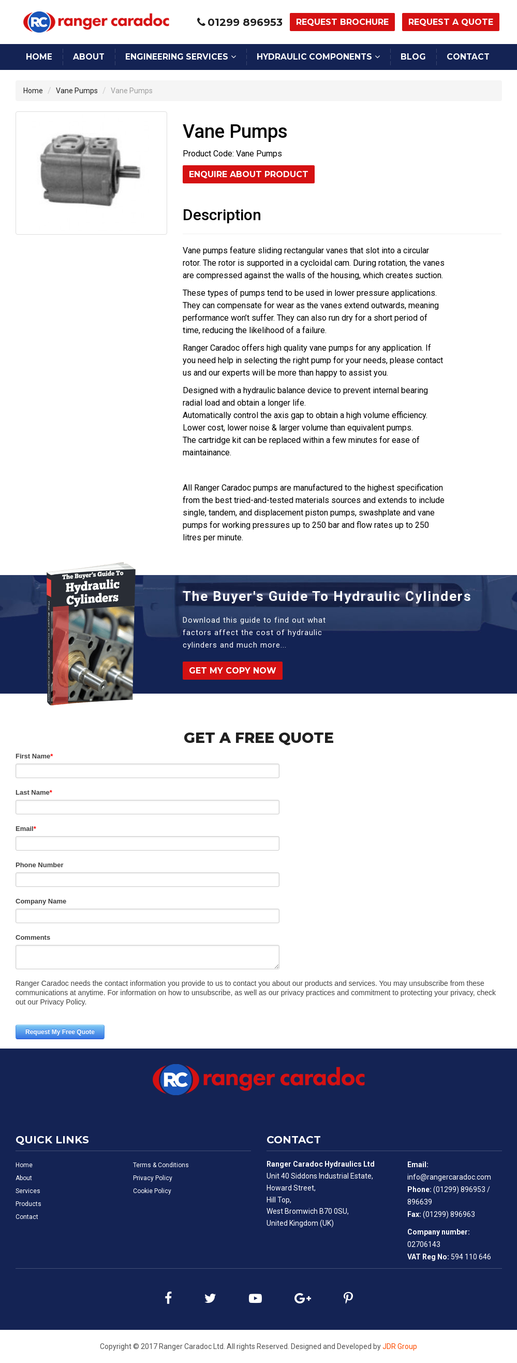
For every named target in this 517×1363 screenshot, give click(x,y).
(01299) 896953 (459, 1189)
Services (28, 1191)
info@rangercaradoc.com (449, 1177)
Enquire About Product (248, 174)
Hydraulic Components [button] (314, 57)
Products (28, 1204)
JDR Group (399, 1346)
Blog (413, 57)
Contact (468, 57)
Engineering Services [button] (176, 57)
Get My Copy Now (232, 671)
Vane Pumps (77, 91)
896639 (419, 1202)
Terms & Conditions (161, 1165)
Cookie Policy (152, 1191)
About (89, 57)
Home (39, 57)
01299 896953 (245, 22)
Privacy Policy (152, 1178)
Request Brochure (342, 22)
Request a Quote (450, 22)
